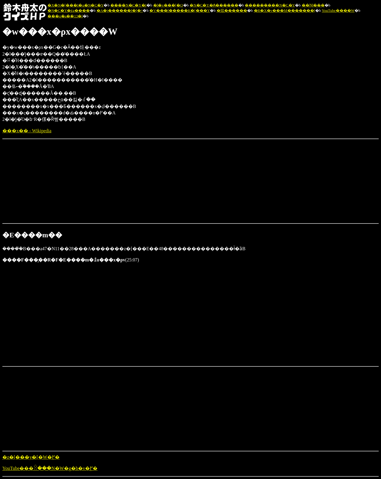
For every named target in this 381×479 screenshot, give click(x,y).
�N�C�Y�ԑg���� (69, 10)
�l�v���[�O (168, 5)
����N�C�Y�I (128, 5)
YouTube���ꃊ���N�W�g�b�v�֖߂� (49, 468)
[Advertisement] (46, 180)
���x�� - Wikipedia (26, 130)
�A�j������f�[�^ (120, 10)
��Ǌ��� (313, 5)
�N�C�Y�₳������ (214, 5)
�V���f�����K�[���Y (179, 10)
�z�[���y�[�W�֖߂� (31, 457)
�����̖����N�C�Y (270, 5)
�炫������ (232, 10)
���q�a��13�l (65, 16)
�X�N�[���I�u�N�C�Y (76, 5)
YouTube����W (338, 10)
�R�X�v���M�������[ (284, 10)
